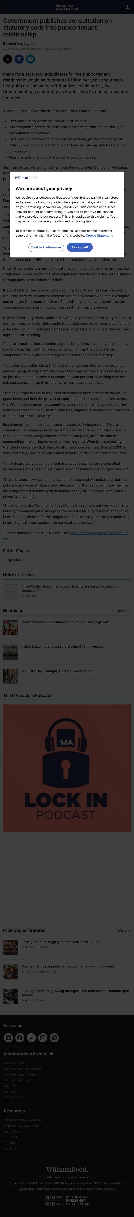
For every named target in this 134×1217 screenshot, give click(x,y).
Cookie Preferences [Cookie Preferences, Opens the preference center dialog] (46, 247)
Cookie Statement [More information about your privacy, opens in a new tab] (99, 235)
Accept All (80, 247)
